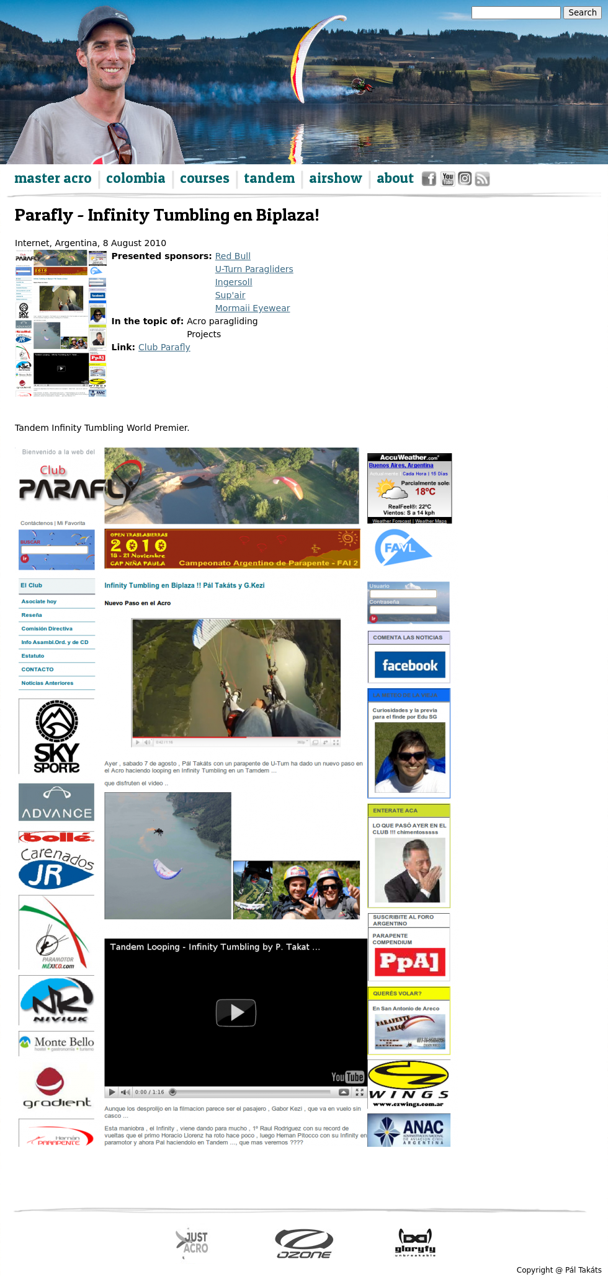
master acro (53, 178)
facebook (431, 181)
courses (205, 178)
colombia (136, 178)
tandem (269, 178)
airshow (335, 178)
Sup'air (230, 295)
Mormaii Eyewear (252, 308)
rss (481, 181)
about (395, 178)
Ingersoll (234, 282)
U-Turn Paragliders (254, 269)
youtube (448, 181)
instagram (465, 181)
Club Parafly (164, 347)
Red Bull (233, 256)
